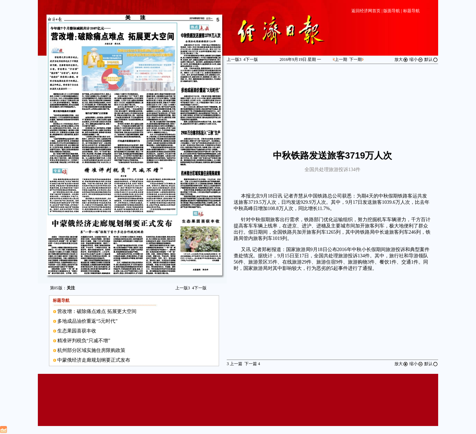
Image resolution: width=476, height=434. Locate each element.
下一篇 (252, 363)
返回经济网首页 (366, 10)
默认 (431, 59)
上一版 (182, 288)
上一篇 (234, 363)
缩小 (416, 59)
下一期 (355, 59)
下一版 (199, 288)
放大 (401, 59)
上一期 (341, 59)
